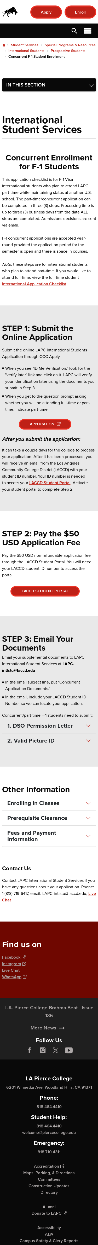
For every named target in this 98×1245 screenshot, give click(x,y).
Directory (49, 1192)
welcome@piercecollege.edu (49, 1133)
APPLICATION (45, 424)
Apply (46, 12)
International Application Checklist (34, 284)
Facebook (13, 957)
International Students (26, 51)
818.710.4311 (49, 1152)
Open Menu (87, 31)
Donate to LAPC (49, 1213)
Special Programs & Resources (70, 45)
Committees (49, 1179)
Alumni (49, 1207)
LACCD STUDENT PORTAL (45, 591)
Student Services (24, 45)
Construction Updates (49, 1186)
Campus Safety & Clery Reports (49, 1241)
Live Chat (11, 970)
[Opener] (93, 1054)
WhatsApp (14, 977)
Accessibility (49, 1228)
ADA (49, 1234)
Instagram (14, 964)
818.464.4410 (49, 1107)
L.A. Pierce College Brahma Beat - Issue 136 (49, 1025)
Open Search (74, 31)
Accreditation (49, 1166)
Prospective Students (68, 51)
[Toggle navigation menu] (49, 84)
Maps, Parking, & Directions (49, 1173)
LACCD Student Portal (50, 483)
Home (4, 45)
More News (43, 1042)
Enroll (80, 12)
